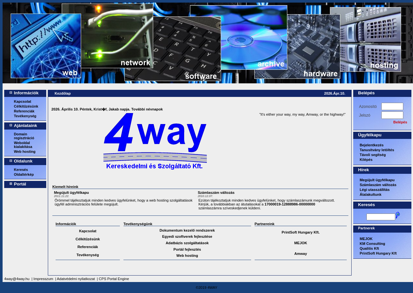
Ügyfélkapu (369, 134)
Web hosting (25, 151)
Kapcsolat (22, 101)
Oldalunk (23, 161)
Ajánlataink (25, 125)
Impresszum (43, 279)
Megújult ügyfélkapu (71, 192)
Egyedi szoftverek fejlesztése (187, 236)
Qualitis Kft (369, 248)
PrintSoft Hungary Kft (378, 253)
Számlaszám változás (216, 192)
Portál (20, 184)
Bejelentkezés (372, 145)
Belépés (366, 92)
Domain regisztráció (24, 136)
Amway (300, 254)
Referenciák (24, 111)
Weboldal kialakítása (23, 145)
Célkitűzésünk (26, 106)
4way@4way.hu (16, 279)
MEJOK (300, 243)
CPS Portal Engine (114, 279)
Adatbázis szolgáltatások (187, 243)
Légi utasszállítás (375, 190)
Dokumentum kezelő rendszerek (187, 230)
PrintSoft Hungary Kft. (301, 232)
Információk (26, 92)
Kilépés (366, 160)
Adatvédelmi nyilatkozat (76, 279)
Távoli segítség (373, 155)
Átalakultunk (370, 194)
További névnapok (147, 109)
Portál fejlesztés (187, 249)
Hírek (363, 169)
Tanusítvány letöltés (377, 150)
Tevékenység (25, 116)
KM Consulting (372, 244)
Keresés (21, 170)
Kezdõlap (63, 93)
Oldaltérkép (24, 174)
